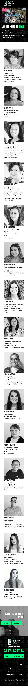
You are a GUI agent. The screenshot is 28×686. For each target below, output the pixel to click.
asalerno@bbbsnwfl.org (10, 522)
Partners (18, 671)
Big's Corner (11, 671)
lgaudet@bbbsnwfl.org (10, 148)
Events (18, 669)
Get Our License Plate (11, 674)
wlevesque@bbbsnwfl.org (11, 449)
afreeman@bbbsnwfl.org (10, 485)
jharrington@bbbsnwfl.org (11, 189)
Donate (6, 623)
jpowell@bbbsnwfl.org (10, 416)
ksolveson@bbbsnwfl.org (11, 594)
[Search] (10, 665)
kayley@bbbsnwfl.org (10, 306)
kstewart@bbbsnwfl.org (10, 559)
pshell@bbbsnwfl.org (9, 75)
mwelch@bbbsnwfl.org (10, 271)
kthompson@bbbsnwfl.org (11, 233)
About (20, 674)
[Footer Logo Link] (14, 642)
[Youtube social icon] (22, 651)
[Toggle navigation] (22, 3)
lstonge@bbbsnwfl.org (10, 379)
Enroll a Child (11, 669)
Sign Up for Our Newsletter (14, 656)
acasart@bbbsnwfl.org (10, 345)
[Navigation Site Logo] (9, 4)
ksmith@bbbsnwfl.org (10, 112)
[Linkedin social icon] (19, 651)
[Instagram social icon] (10, 651)
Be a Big (17, 623)
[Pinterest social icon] (15, 651)
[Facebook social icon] (5, 651)
